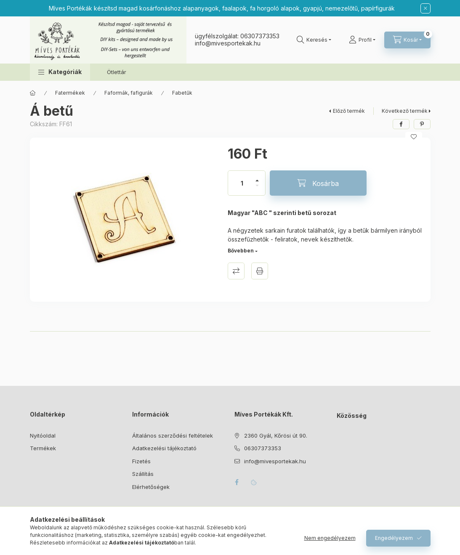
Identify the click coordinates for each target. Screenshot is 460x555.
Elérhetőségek (151, 486)
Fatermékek (70, 93)
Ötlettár (116, 72)
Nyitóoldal (43, 435)
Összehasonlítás (236, 271)
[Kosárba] (318, 183)
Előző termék (349, 111)
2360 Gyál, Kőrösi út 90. (275, 435)
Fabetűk (182, 93)
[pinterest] (422, 124)
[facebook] (401, 124)
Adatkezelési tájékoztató (164, 448)
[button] (60, 72)
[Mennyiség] (242, 183)
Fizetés (141, 461)
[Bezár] (425, 8)
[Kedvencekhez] (413, 137)
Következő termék (405, 111)
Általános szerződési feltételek (172, 435)
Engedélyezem (394, 538)
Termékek (43, 448)
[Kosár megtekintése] (407, 40)
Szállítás (143, 473)
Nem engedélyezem (330, 538)
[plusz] (257, 177)
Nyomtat (259, 271)
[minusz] (257, 189)
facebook (237, 482)
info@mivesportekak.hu (275, 461)
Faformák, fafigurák (128, 93)
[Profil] (362, 40)
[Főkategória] (33, 93)
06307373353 (259, 36)
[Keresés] (314, 40)
